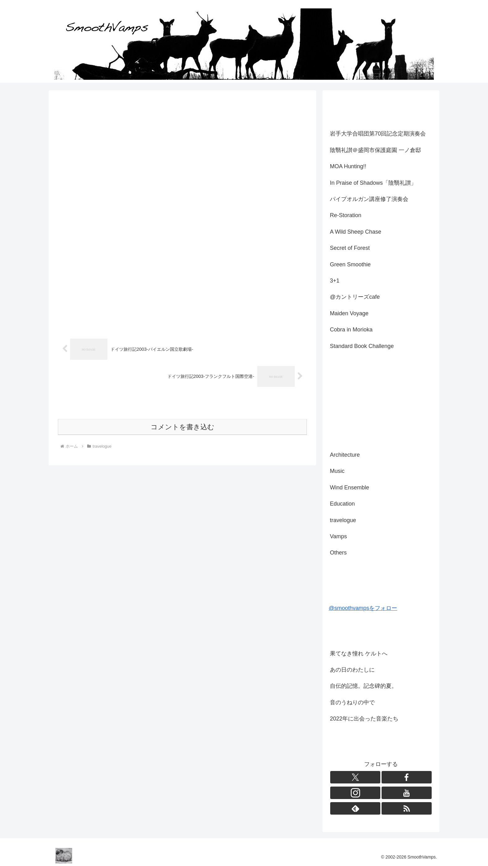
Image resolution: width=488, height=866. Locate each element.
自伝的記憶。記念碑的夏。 (363, 686)
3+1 (335, 281)
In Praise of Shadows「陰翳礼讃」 (373, 183)
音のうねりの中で (352, 702)
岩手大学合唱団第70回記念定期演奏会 (378, 134)
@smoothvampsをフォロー (363, 608)
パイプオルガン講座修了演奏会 (369, 199)
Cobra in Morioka (351, 329)
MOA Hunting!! (348, 166)
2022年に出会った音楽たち (364, 719)
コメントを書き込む (182, 427)
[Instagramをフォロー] (355, 793)
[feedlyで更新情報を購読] (355, 808)
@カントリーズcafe (355, 297)
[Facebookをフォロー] (407, 777)
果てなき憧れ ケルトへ (358, 653)
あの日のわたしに (352, 670)
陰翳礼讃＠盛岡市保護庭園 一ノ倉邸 (375, 150)
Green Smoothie (350, 264)
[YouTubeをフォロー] (407, 793)
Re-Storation (345, 215)
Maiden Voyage (349, 313)
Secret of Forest (350, 248)
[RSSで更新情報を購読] (407, 808)
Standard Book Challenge (362, 346)
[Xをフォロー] (355, 777)
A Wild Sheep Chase (355, 232)
